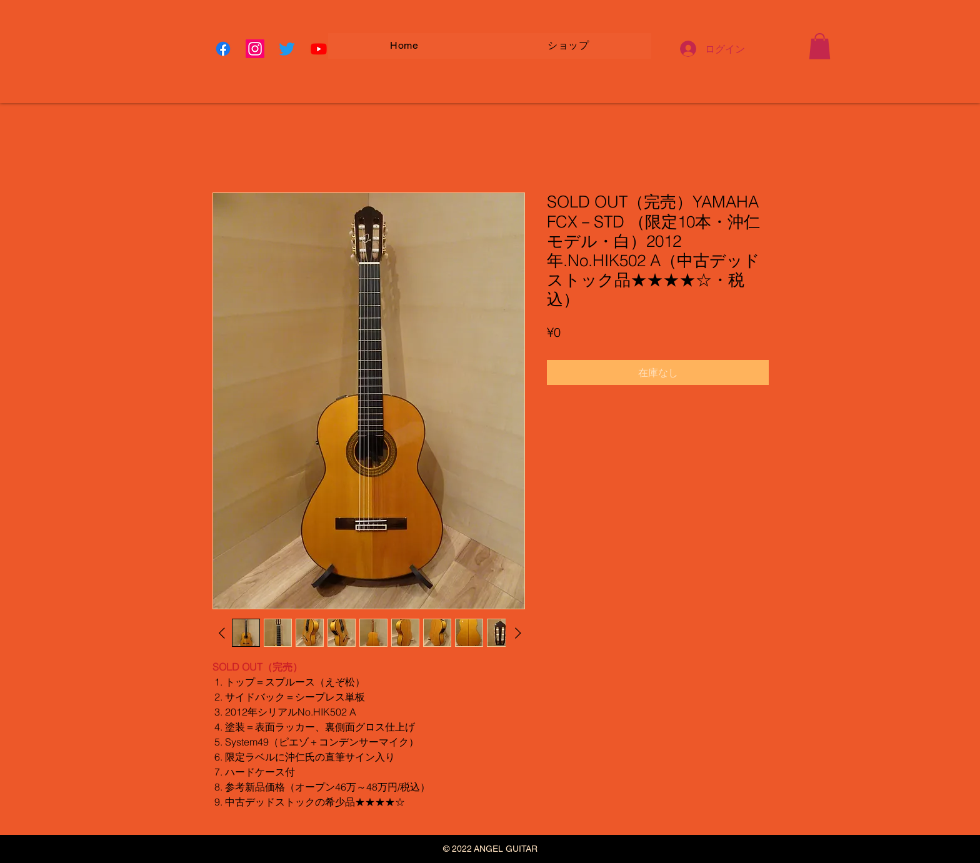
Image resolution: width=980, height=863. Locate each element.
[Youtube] (318, 48)
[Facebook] (223, 48)
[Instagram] (255, 48)
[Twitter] (287, 48)
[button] (820, 46)
